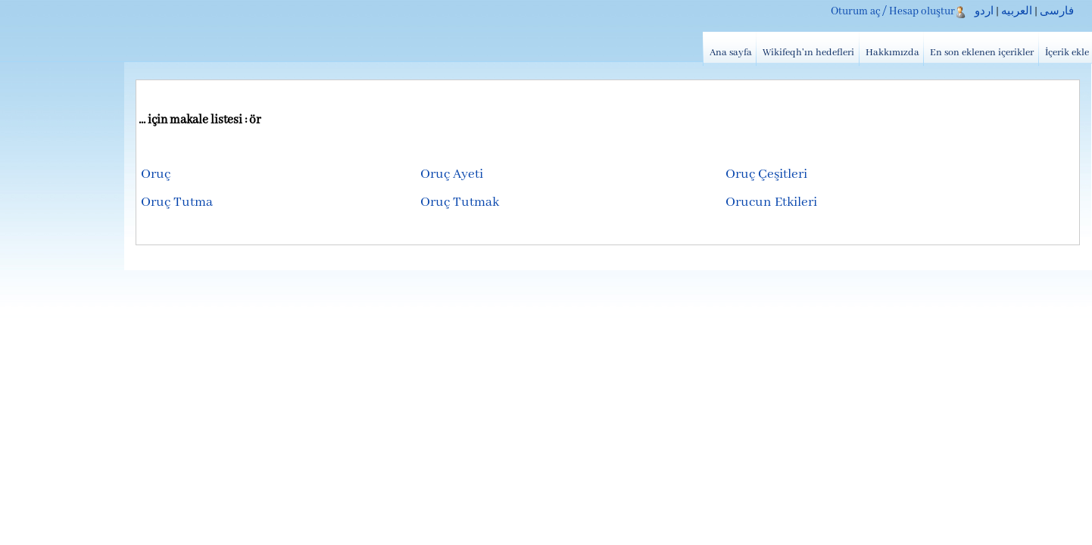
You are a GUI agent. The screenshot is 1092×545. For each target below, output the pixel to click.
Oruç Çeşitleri (766, 174)
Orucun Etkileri (771, 202)
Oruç (155, 174)
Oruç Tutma (177, 202)
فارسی (1057, 11)
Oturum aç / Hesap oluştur (893, 11)
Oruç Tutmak (459, 202)
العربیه (1016, 11)
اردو (984, 11)
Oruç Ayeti (451, 174)
